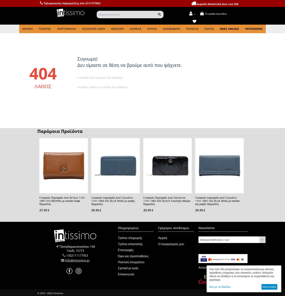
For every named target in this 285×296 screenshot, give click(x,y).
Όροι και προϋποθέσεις (133, 256)
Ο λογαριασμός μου (171, 244)
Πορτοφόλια (66, 28)
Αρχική (27, 28)
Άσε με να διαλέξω (220, 287)
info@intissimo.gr (77, 260)
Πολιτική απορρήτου (131, 262)
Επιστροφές (126, 250)
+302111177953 (77, 256)
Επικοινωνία (126, 274)
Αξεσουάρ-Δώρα (93, 28)
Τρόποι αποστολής (130, 244)
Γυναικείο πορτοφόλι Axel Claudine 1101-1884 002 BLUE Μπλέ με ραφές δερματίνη (113, 201)
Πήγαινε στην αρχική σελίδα (93, 97)
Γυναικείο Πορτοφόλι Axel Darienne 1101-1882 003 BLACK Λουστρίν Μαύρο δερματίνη (166, 201)
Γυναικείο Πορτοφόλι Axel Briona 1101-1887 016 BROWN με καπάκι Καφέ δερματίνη (62, 201)
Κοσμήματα (171, 28)
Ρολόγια (192, 28)
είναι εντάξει (269, 287)
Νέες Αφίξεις (229, 28)
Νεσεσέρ (117, 28)
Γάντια (209, 28)
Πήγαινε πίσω (121, 97)
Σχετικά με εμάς (128, 268)
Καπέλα (135, 28)
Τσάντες (44, 28)
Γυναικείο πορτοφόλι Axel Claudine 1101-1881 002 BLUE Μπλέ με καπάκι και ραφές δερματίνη (217, 201)
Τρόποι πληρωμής (130, 238)
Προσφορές (254, 28)
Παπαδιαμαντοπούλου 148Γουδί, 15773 (77, 249)
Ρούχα (152, 28)
